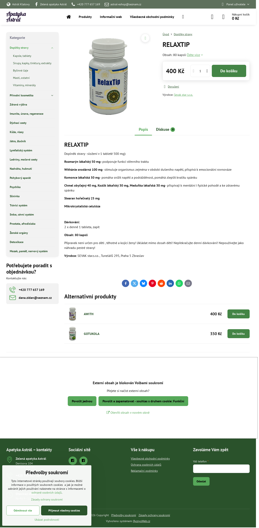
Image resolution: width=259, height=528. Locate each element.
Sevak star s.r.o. (183, 95)
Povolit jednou (82, 401)
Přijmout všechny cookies (64, 510)
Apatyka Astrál (16, 16)
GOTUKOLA (91, 334)
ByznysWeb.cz (141, 521)
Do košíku (228, 71)
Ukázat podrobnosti (47, 519)
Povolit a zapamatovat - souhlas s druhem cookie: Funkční (143, 401)
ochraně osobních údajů (47, 492)
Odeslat (201, 481)
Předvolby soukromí (123, 515)
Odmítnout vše (23, 510)
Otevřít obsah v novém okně (128, 412)
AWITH (88, 314)
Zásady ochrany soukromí (154, 515)
